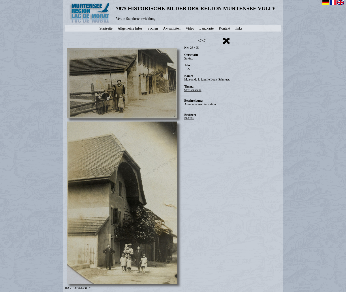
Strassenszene (192, 90)
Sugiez (188, 58)
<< (202, 41)
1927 (187, 69)
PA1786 (189, 118)
